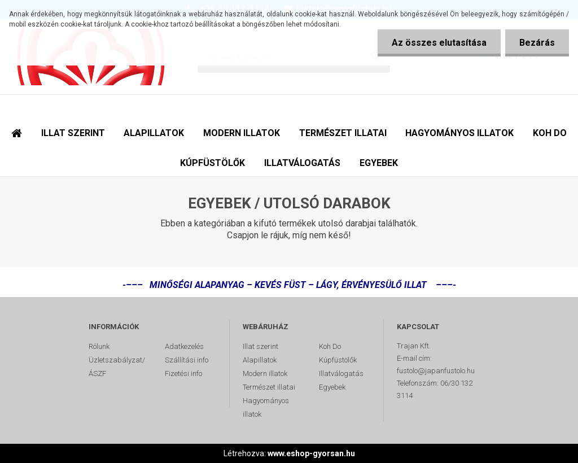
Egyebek (332, 387)
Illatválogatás (341, 373)
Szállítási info (186, 360)
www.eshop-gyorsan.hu (311, 453)
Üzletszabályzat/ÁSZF (117, 367)
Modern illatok (265, 373)
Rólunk (99, 346)
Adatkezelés (184, 346)
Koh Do (330, 346)
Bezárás (537, 42)
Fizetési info (183, 373)
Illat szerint (260, 346)
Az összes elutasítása (439, 42)
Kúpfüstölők (338, 360)
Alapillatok (260, 360)
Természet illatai (269, 387)
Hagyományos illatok (266, 407)
